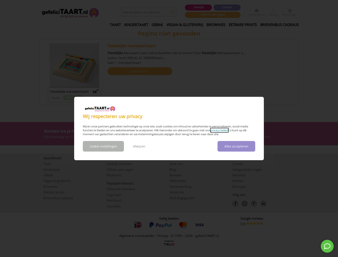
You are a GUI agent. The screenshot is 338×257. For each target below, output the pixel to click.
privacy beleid (219, 130)
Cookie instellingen (103, 146)
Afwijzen (139, 146)
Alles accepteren (236, 146)
